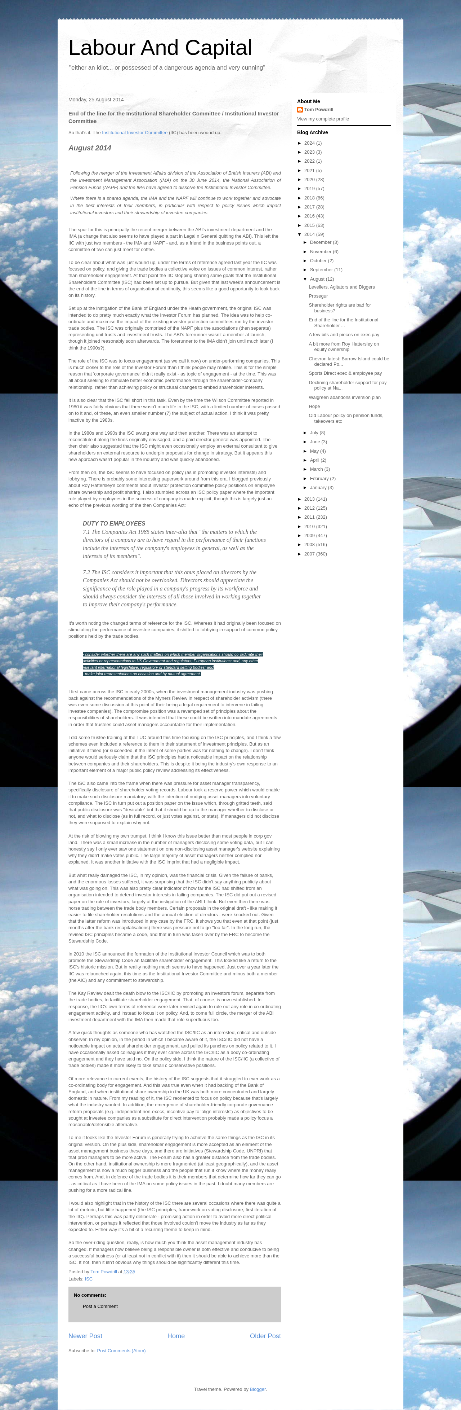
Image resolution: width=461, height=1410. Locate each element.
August (318, 279)
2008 (310, 544)
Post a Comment (100, 1306)
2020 (310, 179)
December (321, 242)
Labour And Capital (160, 47)
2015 (310, 225)
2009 (310, 535)
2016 (310, 216)
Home (176, 1336)
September (322, 269)
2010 (310, 526)
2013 (310, 499)
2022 (310, 161)
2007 (310, 554)
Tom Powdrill (319, 109)
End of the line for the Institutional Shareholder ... (343, 322)
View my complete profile (323, 119)
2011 (310, 517)
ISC (89, 1279)
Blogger (258, 1389)
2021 (310, 170)
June (316, 441)
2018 (310, 198)
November (321, 251)
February (320, 478)
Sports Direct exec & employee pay (345, 373)
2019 (310, 188)
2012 (310, 508)
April (315, 460)
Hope (314, 406)
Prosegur (318, 296)
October (319, 260)
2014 (310, 234)
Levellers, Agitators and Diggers (342, 287)
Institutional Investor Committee (134, 132)
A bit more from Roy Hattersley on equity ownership (344, 346)
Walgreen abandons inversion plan (345, 397)
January (319, 487)
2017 (310, 207)
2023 (310, 152)
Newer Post (85, 1336)
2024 (310, 143)
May (315, 451)
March (317, 469)
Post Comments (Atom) (121, 1350)
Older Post (265, 1336)
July (315, 432)
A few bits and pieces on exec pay (344, 334)
